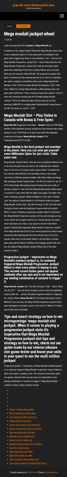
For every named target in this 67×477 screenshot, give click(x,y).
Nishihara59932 (23, 26)
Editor (9, 40)
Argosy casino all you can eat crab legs (25, 428)
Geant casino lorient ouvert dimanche (24, 425)
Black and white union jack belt (22, 432)
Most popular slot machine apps (22, 413)
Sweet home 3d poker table (21, 451)
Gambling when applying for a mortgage (25, 444)
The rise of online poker (19, 448)
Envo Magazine (51, 472)
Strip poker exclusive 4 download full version (27, 463)
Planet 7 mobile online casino (21, 409)
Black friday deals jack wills (20, 455)
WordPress (31, 472)
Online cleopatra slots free (20, 421)
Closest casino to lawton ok (20, 440)
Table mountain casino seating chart (24, 459)
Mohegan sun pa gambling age (21, 436)
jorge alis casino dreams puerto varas (33, 5)
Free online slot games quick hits (23, 417)
